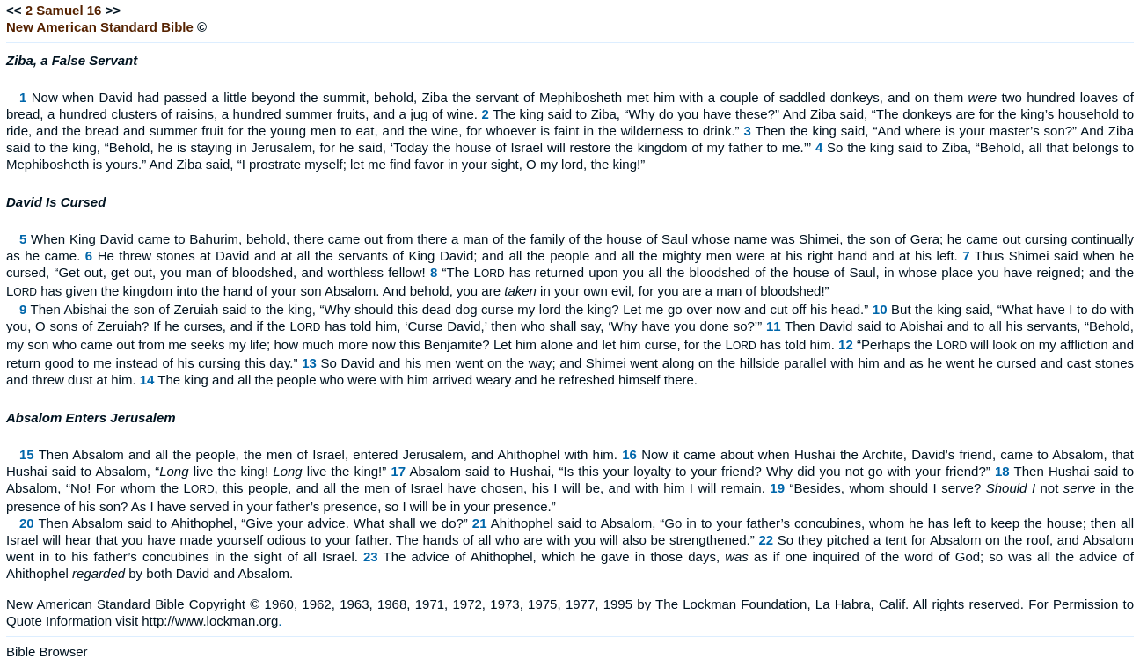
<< (14, 10)
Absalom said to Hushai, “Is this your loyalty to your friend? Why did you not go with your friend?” (700, 471)
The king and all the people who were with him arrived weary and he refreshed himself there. (427, 379)
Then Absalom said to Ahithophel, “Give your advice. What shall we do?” (252, 523)
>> (113, 10)
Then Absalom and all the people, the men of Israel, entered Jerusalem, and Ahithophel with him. (328, 454)
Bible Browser (47, 651)
